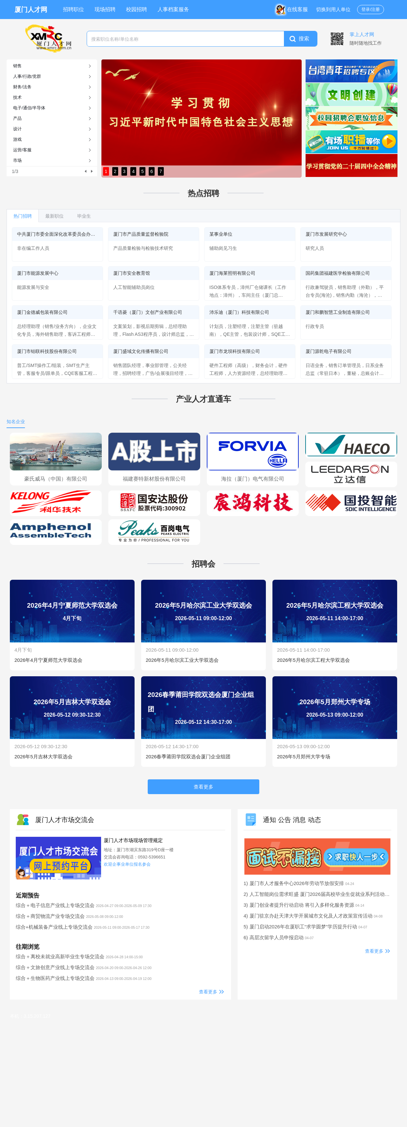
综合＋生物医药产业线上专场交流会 (83, 978)
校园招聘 (136, 9)
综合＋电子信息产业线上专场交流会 (83, 905)
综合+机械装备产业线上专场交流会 (82, 927)
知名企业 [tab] (16, 421)
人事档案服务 (173, 9)
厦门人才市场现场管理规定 (133, 840)
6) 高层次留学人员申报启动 (279, 937)
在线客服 (293, 9)
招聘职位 (73, 9)
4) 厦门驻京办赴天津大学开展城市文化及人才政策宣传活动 (313, 916)
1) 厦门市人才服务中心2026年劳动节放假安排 (299, 883)
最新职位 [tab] (54, 216)
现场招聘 (105, 9)
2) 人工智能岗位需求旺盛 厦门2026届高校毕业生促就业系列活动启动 (324, 894)
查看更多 (208, 991)
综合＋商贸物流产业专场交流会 (69, 916)
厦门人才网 (30, 9)
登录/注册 (370, 9)
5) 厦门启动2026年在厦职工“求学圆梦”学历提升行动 (305, 926)
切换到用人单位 (333, 9)
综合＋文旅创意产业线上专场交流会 (83, 967)
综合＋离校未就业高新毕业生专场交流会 (79, 956)
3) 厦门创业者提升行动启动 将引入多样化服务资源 (304, 905)
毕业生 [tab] (84, 216)
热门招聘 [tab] (22, 216)
